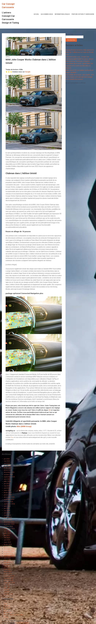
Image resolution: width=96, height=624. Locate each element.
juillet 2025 (7, 481)
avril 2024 (7, 513)
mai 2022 (7, 565)
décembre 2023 (9, 522)
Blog (5, 603)
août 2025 (7, 479)
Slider (5, 610)
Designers (7, 606)
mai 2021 (7, 589)
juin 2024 (7, 508)
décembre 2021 (9, 576)
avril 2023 (7, 540)
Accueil (36, 14)
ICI (50, 410)
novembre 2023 (9, 524)
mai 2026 (7, 461)
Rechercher (69, 34)
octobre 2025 (8, 474)
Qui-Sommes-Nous (47, 14)
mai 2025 (7, 486)
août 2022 (7, 558)
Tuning (6, 617)
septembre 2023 (9, 529)
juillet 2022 (7, 560)
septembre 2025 (9, 477)
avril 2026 (7, 463)
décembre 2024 (9, 497)
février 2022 (8, 571)
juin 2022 (7, 562)
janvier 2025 (8, 495)
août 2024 (7, 506)
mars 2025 (7, 490)
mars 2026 (7, 465)
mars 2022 (7, 569)
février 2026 (8, 468)
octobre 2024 (8, 502)
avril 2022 (7, 567)
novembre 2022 (9, 551)
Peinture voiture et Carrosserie (83, 14)
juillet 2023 (7, 533)
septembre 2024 (9, 504)
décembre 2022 (9, 549)
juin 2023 (7, 535)
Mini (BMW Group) (24, 426)
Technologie (8, 612)
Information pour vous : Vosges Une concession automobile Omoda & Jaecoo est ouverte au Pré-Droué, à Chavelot (79, 59)
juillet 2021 (7, 587)
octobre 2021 (8, 580)
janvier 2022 (8, 574)
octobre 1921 (8, 594)
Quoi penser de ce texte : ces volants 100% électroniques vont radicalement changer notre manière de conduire (80, 77)
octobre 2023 (8, 526)
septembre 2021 (9, 583)
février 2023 (8, 544)
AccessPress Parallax (22, 623)
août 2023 (7, 531)
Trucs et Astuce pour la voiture (14, 615)
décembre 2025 (9, 472)
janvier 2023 (8, 547)
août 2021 (7, 585)
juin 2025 (7, 483)
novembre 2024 (9, 499)
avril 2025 (7, 488)
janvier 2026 (8, 470)
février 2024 (8, 517)
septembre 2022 (9, 556)
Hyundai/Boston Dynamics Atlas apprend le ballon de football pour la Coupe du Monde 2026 (80, 52)
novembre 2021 (9, 578)
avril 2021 (7, 592)
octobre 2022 (8, 553)
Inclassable (7, 608)
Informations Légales (62, 14)
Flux (12, 437)
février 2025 (8, 492)
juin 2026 (7, 459)
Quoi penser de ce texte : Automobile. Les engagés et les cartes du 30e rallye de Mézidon (79, 66)
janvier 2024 (8, 520)
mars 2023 (7, 542)
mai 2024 (7, 511)
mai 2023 (7, 538)
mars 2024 (7, 515)
